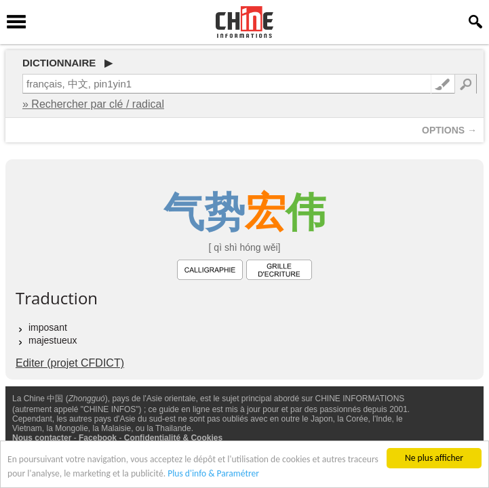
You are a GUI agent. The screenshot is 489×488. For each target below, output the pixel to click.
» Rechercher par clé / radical (93, 104)
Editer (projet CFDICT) (70, 363)
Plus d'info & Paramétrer (213, 474)
